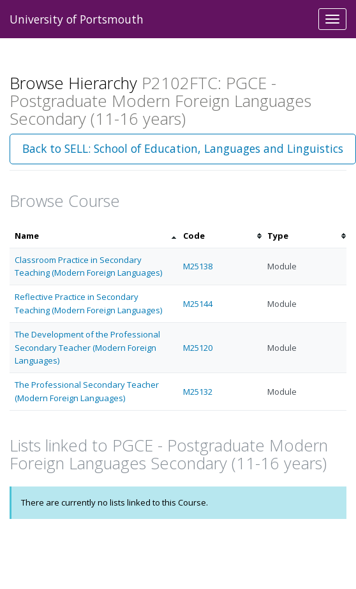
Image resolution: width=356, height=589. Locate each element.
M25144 (197, 303)
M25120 (197, 347)
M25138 (197, 266)
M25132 (197, 391)
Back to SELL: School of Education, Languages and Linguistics (182, 148)
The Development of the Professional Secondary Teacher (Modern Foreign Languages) (87, 348)
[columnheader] (94, 236)
